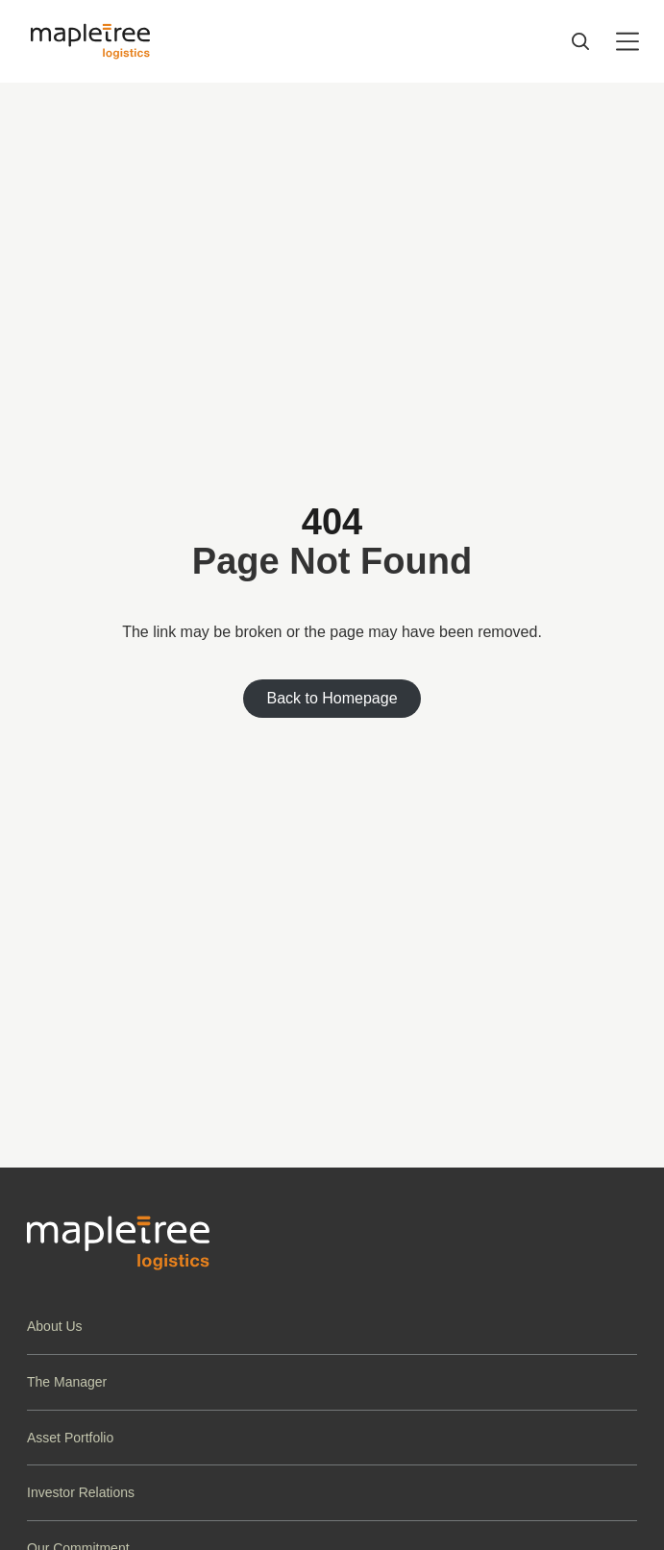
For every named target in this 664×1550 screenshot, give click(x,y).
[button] (332, 1326)
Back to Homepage (331, 698)
